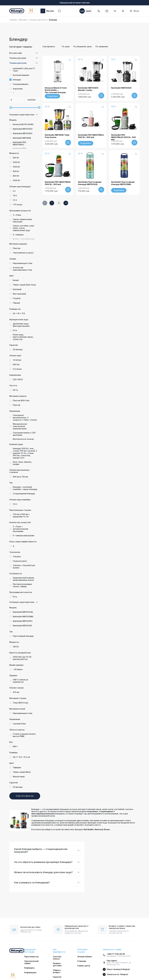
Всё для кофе (15, 53)
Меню (134, 11)
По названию (101, 46)
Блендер (17, 79)
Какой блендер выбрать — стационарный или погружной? (40, 850)
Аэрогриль (18, 89)
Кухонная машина (21, 75)
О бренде (81, 961)
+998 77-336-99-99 (116, 954)
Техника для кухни (37, 20)
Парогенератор (31, 957)
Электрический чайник (31, 962)
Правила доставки (57, 964)
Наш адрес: (112, 960)
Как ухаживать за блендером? (32, 882)
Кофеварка (29, 968)
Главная (13, 20)
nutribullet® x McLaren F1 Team (24, 69)
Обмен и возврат (57, 971)
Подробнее (52, 96)
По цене (66, 46)
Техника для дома (17, 58)
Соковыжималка (20, 84)
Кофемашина (30, 972)
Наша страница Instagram (118, 969)
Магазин (47, 11)
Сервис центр (83, 966)
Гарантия (57, 977)
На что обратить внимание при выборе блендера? (43, 862)
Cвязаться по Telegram (117, 974)
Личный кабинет (84, 957)
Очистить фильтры (25, 796)
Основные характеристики (21, 114)
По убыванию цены (82, 46)
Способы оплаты (57, 958)
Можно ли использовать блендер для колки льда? (43, 872)
